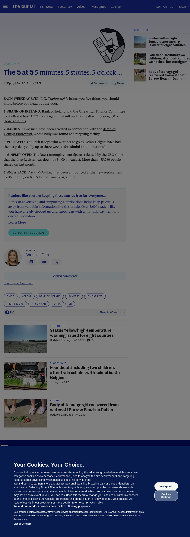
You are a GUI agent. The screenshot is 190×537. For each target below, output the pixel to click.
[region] (95, 491)
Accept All (166, 486)
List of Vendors (23, 523)
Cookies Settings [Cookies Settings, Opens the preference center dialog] (166, 495)
